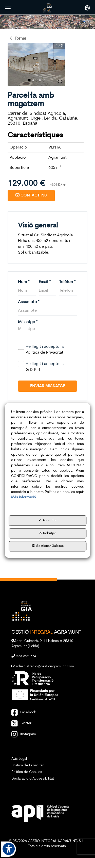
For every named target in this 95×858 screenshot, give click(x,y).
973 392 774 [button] (23, 656)
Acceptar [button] (48, 520)
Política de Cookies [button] (26, 772)
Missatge (27, 322)
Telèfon (67, 282)
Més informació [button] (23, 497)
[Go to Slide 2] (33, 80)
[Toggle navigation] (87, 8)
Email (45, 282)
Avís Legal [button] (19, 759)
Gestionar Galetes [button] (47, 546)
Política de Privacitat (44, 353)
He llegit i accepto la (42, 349)
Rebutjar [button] (47, 533)
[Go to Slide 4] (40, 80)
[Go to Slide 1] (29, 80)
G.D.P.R (33, 370)
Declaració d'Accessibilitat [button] (32, 779)
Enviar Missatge (47, 386)
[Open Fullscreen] (60, 81)
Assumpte (28, 302)
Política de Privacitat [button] (27, 765)
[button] (47, 8)
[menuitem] (47, 759)
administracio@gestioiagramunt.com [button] (42, 666)
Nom (23, 282)
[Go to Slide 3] (36, 80)
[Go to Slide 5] (44, 80)
